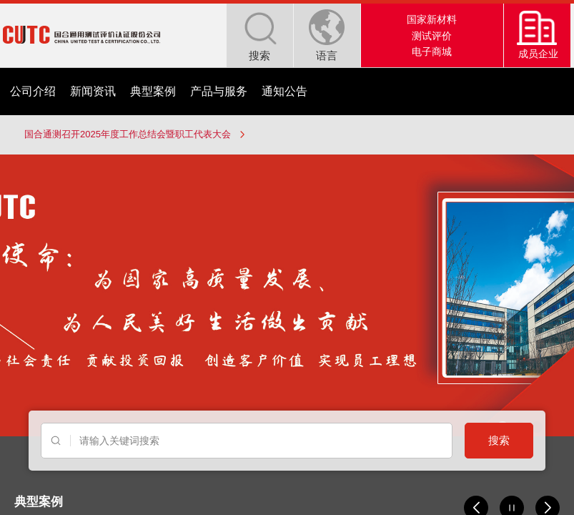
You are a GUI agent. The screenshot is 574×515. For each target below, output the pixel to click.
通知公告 (284, 91)
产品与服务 (218, 91)
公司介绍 (33, 91)
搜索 (499, 440)
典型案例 (153, 91)
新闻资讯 (93, 91)
